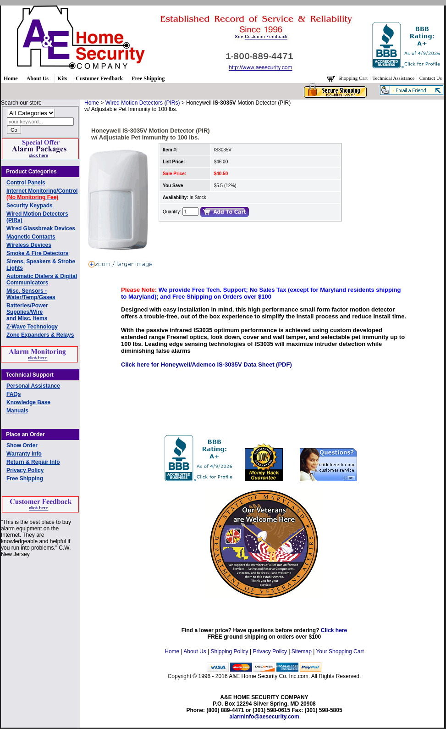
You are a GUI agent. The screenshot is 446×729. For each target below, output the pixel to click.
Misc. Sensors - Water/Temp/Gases (30, 294)
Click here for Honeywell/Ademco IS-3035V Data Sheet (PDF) (206, 364)
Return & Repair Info (33, 462)
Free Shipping (148, 78)
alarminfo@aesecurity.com (264, 716)
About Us (38, 78)
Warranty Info (24, 454)
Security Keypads (29, 205)
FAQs (13, 394)
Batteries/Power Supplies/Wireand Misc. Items (27, 312)
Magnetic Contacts (30, 237)
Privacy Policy (25, 470)
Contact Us (430, 78)
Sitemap (302, 651)
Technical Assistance (394, 78)
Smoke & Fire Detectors (37, 253)
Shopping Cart (353, 78)
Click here (334, 630)
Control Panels (25, 182)
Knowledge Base (28, 402)
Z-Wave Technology (32, 326)
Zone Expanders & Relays (40, 335)
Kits (62, 78)
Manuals (17, 410)
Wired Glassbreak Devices (40, 228)
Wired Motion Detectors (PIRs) (37, 217)
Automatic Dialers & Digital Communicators (41, 279)
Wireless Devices (28, 245)
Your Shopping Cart (339, 651)
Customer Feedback (99, 78)
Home (11, 78)
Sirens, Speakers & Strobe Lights (40, 264)
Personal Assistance (33, 386)
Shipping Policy (229, 651)
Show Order (22, 445)
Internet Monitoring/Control (41, 194)
